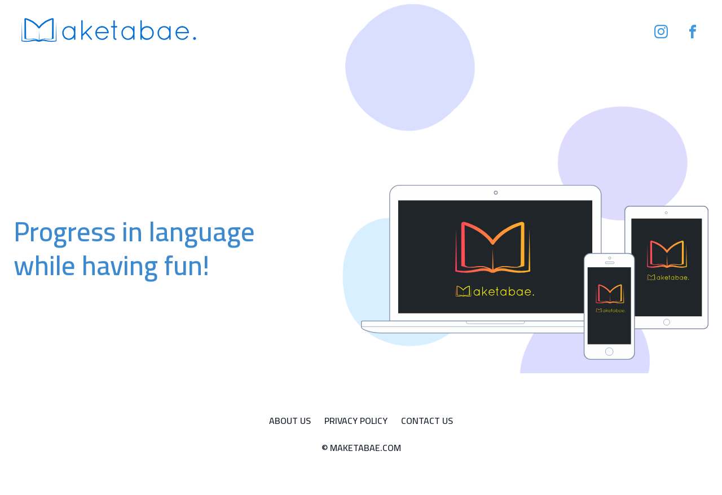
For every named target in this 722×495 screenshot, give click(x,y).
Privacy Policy (356, 420)
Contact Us (427, 420)
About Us (290, 420)
